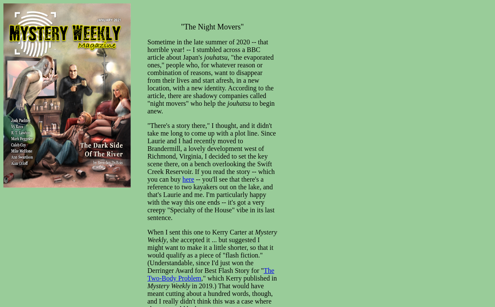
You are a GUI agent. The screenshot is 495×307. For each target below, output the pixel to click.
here (188, 179)
